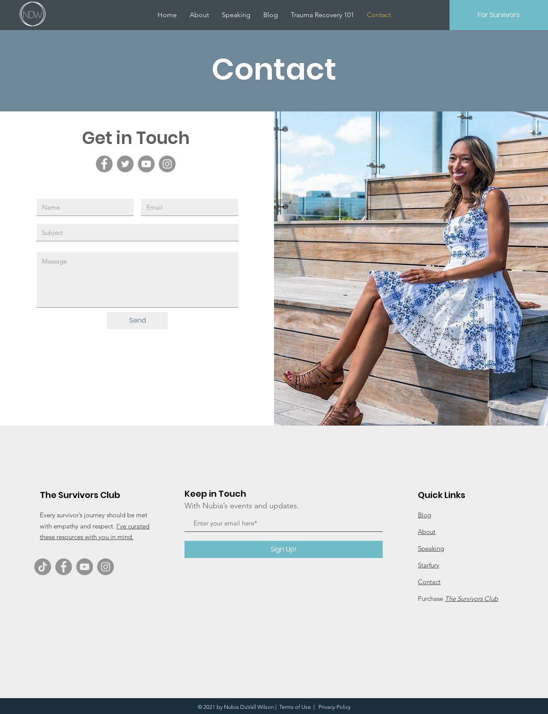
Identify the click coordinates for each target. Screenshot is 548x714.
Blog (424, 515)
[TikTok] (42, 566)
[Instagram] (167, 164)
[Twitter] (125, 164)
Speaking (431, 548)
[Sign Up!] (284, 549)
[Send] (137, 320)
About (426, 532)
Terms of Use (295, 707)
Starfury (428, 565)
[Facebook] (104, 164)
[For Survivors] (499, 15)
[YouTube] (146, 164)
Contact (429, 582)
